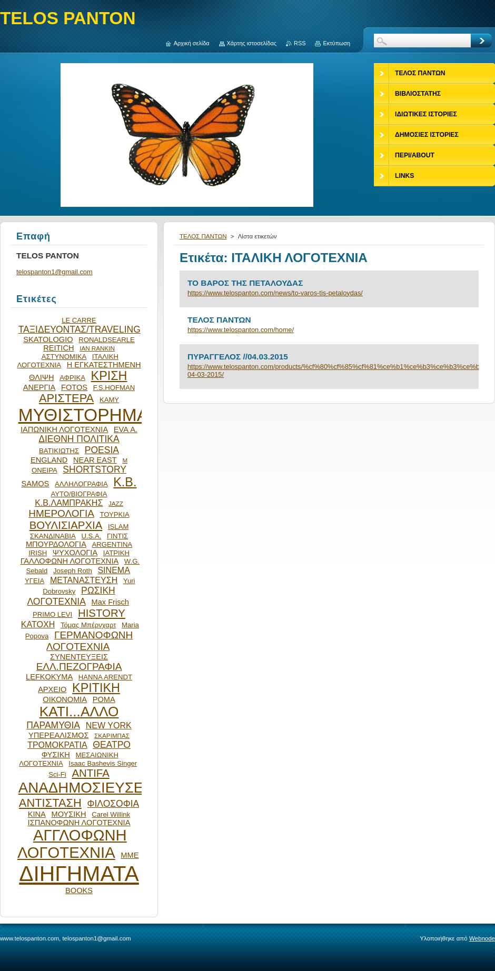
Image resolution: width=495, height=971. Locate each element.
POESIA (102, 450)
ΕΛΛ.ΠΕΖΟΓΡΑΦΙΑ (79, 666)
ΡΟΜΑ (104, 699)
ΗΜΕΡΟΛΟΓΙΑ (61, 513)
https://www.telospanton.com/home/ (240, 330)
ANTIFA (90, 773)
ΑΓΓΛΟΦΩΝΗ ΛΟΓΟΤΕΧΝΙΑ (72, 844)
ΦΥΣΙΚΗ (56, 754)
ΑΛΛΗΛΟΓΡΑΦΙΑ (81, 484)
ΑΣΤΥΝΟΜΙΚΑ (64, 357)
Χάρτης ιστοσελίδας (252, 43)
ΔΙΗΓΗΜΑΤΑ (79, 874)
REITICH (58, 348)
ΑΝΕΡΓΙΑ (39, 387)
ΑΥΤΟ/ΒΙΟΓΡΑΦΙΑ (79, 494)
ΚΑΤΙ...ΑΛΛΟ (79, 711)
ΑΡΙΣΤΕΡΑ (66, 398)
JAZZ (115, 503)
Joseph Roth (72, 571)
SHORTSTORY (94, 469)
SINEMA (113, 570)
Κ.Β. (124, 482)
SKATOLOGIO (48, 339)
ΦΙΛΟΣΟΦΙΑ (113, 803)
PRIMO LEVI (52, 614)
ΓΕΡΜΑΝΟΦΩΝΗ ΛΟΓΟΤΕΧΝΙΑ (89, 640)
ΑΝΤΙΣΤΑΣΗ (50, 802)
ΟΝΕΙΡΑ (44, 470)
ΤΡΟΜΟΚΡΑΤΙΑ (57, 744)
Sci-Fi (57, 774)
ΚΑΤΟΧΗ (38, 624)
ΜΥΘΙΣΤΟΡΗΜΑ (83, 415)
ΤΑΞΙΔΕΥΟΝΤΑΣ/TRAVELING (79, 329)
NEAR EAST (95, 460)
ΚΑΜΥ (109, 400)
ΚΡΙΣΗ (109, 376)
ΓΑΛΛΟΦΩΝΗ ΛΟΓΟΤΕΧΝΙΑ (70, 561)
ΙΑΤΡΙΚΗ (116, 553)
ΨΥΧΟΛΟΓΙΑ (75, 552)
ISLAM (118, 526)
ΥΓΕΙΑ (34, 581)
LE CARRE (79, 320)
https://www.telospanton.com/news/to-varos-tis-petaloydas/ (275, 293)
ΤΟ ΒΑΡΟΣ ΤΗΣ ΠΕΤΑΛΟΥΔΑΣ (245, 282)
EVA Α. (125, 429)
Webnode (482, 938)
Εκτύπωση (336, 43)
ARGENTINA (112, 544)
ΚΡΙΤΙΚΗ (96, 688)
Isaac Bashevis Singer (102, 763)
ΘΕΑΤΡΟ (112, 744)
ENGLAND (49, 460)
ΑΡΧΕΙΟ (52, 689)
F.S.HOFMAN (114, 388)
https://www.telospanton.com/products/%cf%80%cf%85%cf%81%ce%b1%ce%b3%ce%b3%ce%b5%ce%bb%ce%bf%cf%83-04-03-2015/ (329, 370)
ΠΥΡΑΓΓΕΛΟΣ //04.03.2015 (237, 356)
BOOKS (79, 890)
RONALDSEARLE (106, 340)
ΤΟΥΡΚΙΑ (114, 514)
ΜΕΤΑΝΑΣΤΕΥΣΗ (83, 580)
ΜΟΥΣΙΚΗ (69, 814)
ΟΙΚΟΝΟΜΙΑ (65, 699)
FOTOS (74, 387)
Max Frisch (110, 602)
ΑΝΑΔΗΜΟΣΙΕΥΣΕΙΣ (87, 787)
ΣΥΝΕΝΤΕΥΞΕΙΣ (79, 657)
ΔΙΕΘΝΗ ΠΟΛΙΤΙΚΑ (78, 439)
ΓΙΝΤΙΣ (117, 536)
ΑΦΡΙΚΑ (72, 378)
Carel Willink (111, 814)
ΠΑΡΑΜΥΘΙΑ (53, 725)
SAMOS (35, 483)
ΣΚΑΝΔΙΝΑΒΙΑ (53, 536)
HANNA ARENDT (105, 677)
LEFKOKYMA (49, 677)
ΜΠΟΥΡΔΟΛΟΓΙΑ (56, 544)
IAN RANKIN (97, 348)
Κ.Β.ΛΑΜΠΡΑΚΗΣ (69, 502)
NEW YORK (109, 725)
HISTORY (101, 613)
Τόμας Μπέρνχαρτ (88, 625)
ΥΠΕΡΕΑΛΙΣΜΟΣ (58, 735)
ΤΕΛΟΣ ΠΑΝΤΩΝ (203, 236)
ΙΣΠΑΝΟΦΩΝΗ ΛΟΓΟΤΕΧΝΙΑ (79, 822)
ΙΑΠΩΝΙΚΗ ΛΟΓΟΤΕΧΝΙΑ (64, 429)
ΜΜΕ (129, 855)
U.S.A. (91, 536)
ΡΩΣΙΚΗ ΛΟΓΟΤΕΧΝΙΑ (71, 596)
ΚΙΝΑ (37, 814)
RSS (299, 43)
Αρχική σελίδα (192, 43)
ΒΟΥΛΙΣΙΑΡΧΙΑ (66, 525)
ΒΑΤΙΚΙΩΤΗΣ (59, 451)
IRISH (37, 553)
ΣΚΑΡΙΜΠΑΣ (112, 735)
